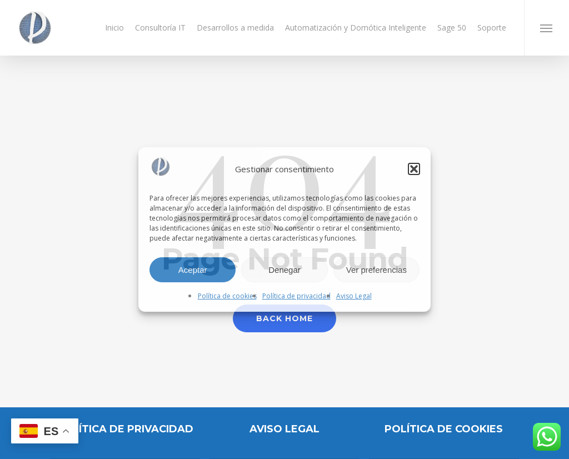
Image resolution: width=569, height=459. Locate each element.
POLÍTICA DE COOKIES (444, 429)
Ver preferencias (376, 270)
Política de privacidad (296, 296)
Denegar (284, 270)
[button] (414, 168)
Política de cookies (227, 296)
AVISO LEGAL (284, 429)
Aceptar (192, 270)
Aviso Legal (354, 296)
